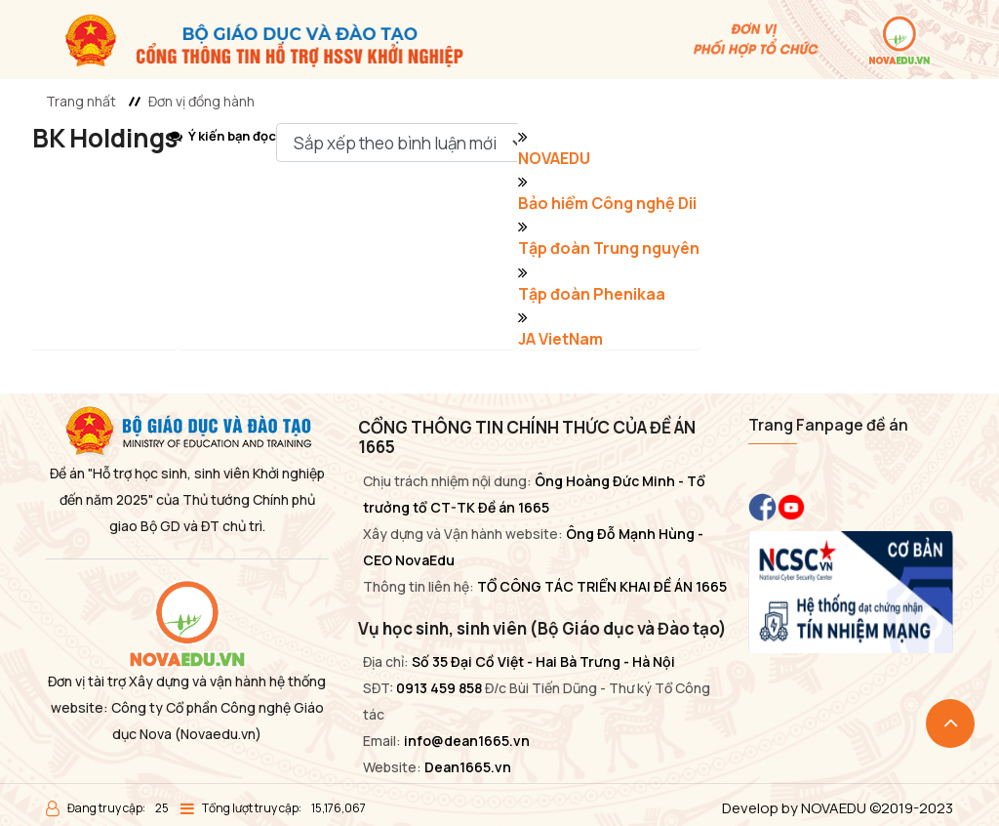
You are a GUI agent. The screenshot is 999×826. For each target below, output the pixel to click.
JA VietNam (560, 339)
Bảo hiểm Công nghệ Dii (607, 203)
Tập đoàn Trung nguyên (608, 248)
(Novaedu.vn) (218, 733)
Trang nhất (81, 101)
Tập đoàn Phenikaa (591, 294)
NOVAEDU (554, 158)
